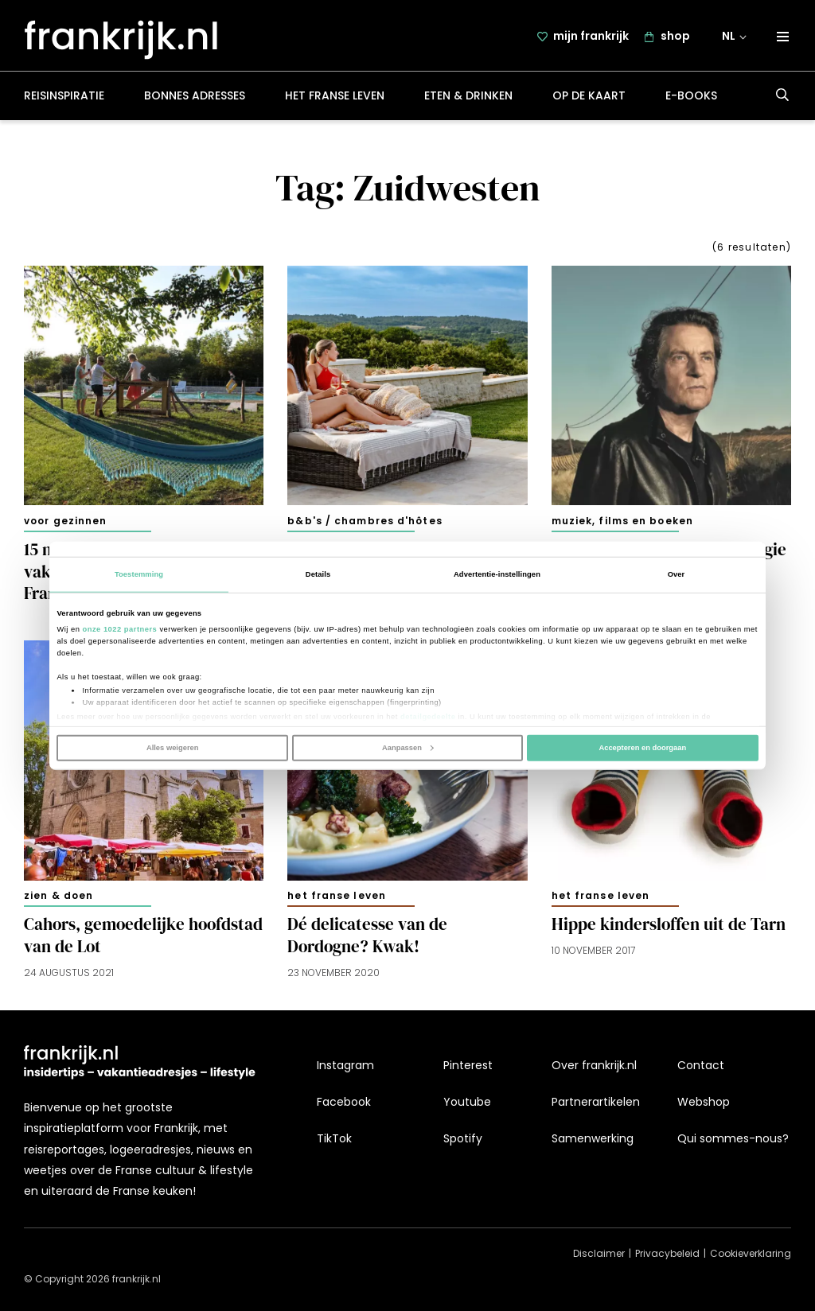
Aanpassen (408, 748)
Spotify (462, 1139)
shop (675, 37)
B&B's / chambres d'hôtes (364, 523)
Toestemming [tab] (139, 574)
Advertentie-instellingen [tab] (497, 574)
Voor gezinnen (65, 523)
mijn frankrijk (591, 37)
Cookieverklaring (750, 1254)
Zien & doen (58, 898)
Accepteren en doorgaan (642, 748)
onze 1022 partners (119, 629)
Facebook (344, 1103)
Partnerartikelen (596, 1103)
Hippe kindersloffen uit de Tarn (669, 927)
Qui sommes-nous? (733, 1139)
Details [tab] (318, 574)
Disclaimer (599, 1254)
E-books (691, 99)
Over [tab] (676, 574)
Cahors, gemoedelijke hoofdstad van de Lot (143, 938)
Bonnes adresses (194, 99)
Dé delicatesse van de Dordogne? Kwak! (367, 938)
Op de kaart (589, 99)
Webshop (703, 1103)
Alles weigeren (172, 748)
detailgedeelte (427, 716)
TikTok (334, 1139)
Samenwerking (593, 1139)
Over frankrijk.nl (594, 1065)
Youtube (467, 1103)
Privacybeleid (667, 1254)
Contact (700, 1065)
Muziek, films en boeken (622, 523)
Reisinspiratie (64, 99)
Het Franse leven (334, 99)
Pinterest (468, 1065)
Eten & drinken (468, 99)
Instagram (345, 1065)
